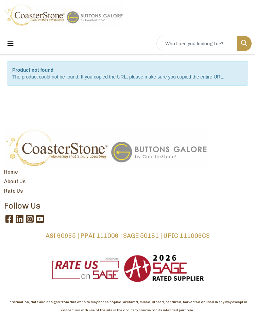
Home (11, 172)
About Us (15, 181)
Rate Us (13, 191)
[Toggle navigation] (10, 43)
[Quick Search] (196, 43)
